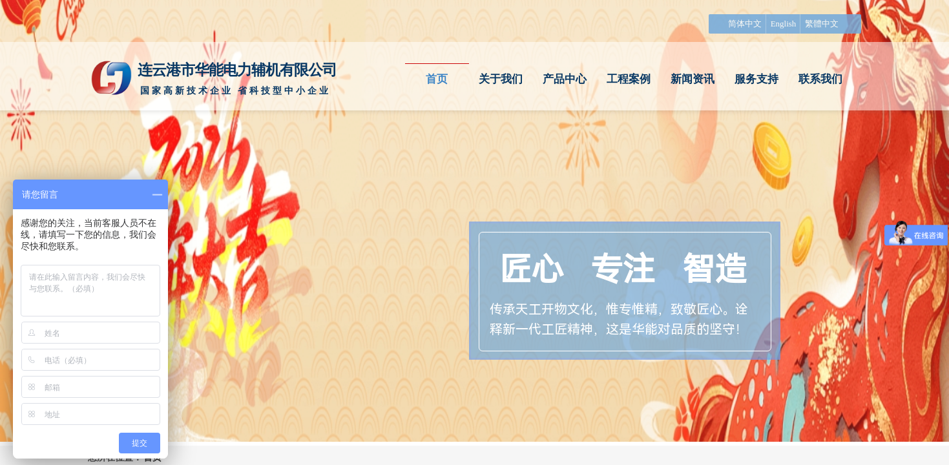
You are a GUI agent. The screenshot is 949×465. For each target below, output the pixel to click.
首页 (437, 79)
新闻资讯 (692, 79)
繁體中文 (822, 23)
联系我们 (820, 79)
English (784, 23)
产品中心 (565, 79)
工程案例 (629, 79)
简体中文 (745, 23)
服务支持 (756, 79)
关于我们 (501, 79)
